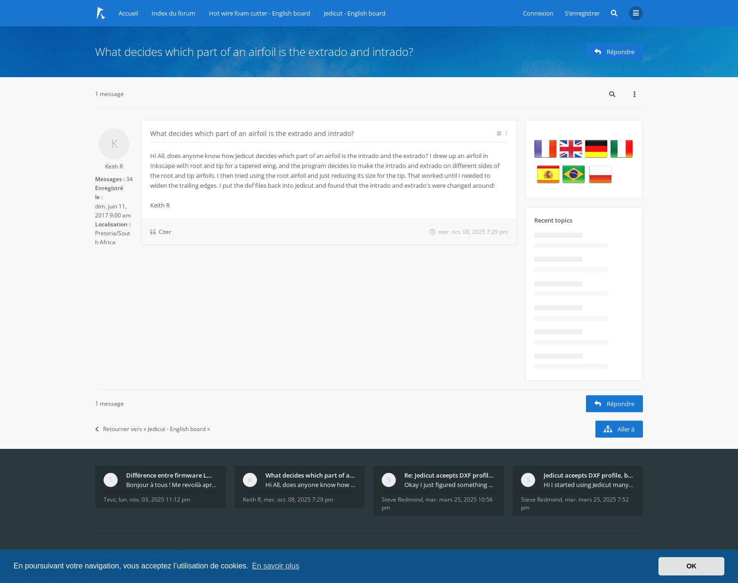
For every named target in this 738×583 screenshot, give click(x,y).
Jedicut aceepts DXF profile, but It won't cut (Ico (589, 475)
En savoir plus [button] (275, 566)
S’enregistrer (582, 13)
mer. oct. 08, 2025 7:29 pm (298, 499)
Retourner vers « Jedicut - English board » (152, 429)
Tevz (110, 499)
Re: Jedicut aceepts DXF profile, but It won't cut (450, 475)
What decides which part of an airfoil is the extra (311, 475)
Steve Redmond (402, 499)
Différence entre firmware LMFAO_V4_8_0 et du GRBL (171, 475)
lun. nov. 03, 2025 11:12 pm (154, 499)
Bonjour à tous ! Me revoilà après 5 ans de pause (171, 484)
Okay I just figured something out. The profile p (450, 484)
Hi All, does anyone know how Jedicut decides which (311, 484)
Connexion (538, 13)
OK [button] (691, 566)
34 (129, 179)
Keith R (114, 166)
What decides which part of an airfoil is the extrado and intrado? (254, 51)
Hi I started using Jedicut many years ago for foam (589, 484)
